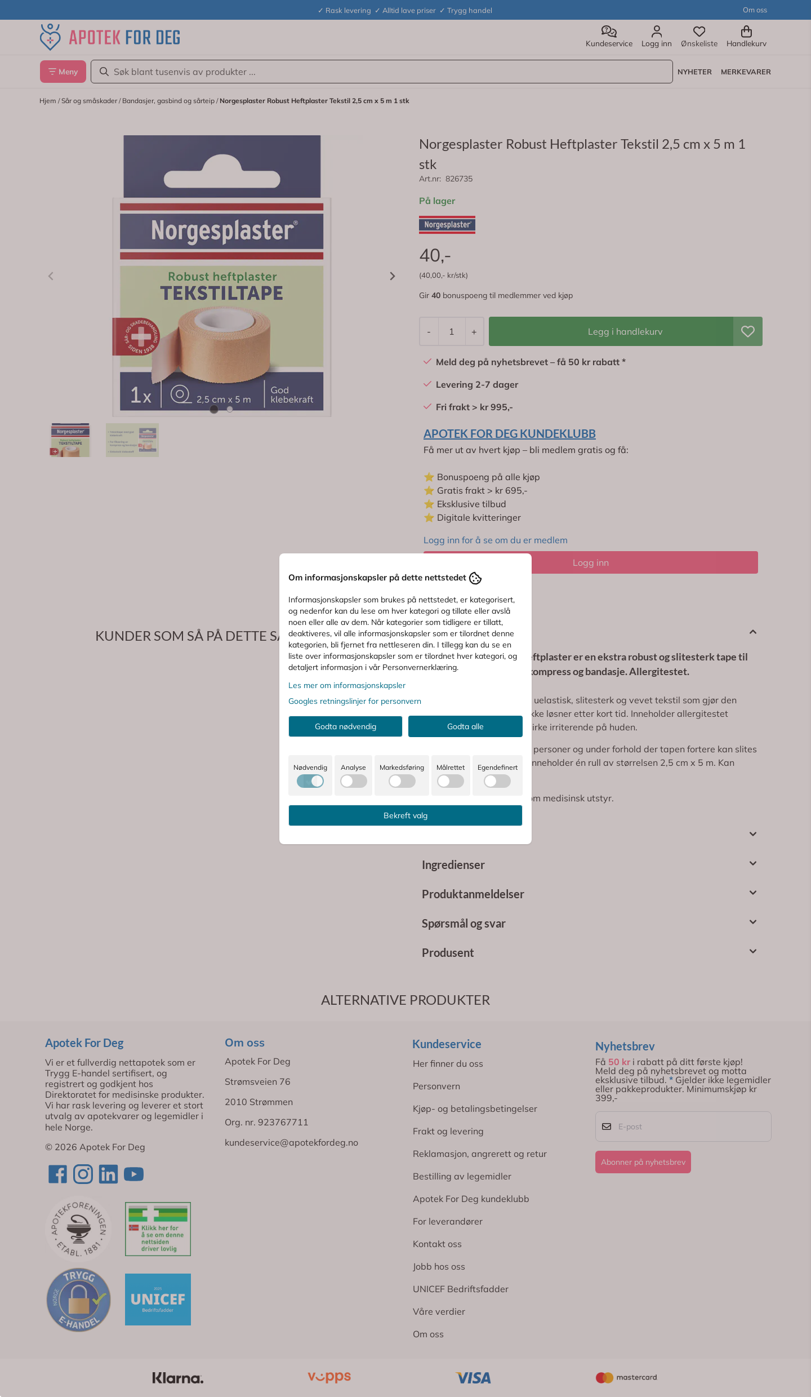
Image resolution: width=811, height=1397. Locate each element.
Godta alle (465, 726)
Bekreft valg (405, 815)
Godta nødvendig (345, 726)
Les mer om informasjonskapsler (347, 685)
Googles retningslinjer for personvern (354, 701)
